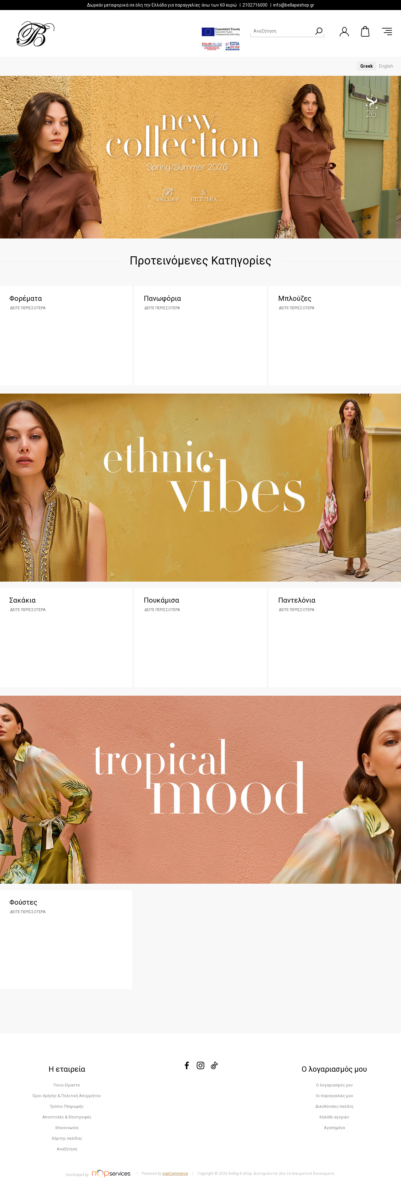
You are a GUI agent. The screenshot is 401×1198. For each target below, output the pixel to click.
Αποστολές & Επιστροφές (66, 1117)
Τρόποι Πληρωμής (67, 1106)
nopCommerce (175, 1174)
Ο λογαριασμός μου (334, 1085)
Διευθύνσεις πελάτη (334, 1106)
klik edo (200, 583)
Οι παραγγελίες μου (334, 1096)
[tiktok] (214, 1068)
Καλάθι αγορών (365, 31)
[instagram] (200, 1068)
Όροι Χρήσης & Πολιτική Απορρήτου (67, 1096)
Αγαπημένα (334, 1128)
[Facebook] (187, 1068)
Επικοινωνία (66, 1128)
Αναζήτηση (67, 1149)
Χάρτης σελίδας (67, 1138)
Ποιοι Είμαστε (67, 1085)
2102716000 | (257, 5)
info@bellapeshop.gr (293, 5)
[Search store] (281, 31)
